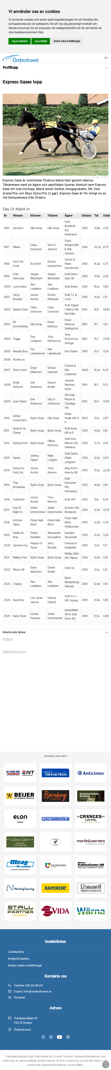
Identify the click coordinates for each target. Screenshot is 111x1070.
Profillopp (8, 639)
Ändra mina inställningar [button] (66, 41)
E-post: (30, 991)
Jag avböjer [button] (40, 41)
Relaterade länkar (55, 632)
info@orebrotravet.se (14, 652)
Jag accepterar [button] (19, 41)
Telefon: (25, 985)
